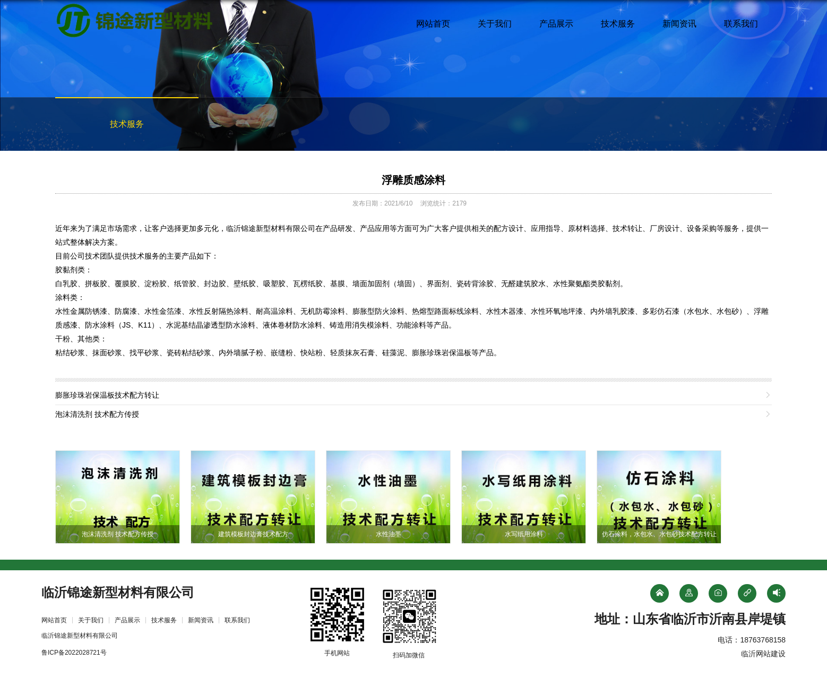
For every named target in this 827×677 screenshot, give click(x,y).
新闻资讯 (679, 23)
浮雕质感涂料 (413, 180)
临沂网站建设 (763, 653)
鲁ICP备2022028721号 (74, 652)
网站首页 (433, 23)
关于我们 (495, 23)
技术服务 (618, 23)
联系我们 (741, 23)
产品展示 (556, 23)
